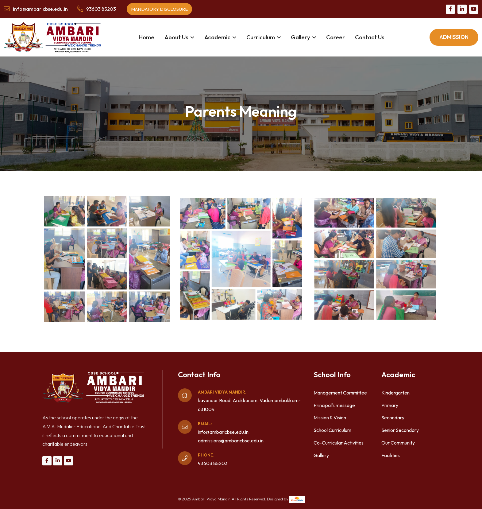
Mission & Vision (330, 417)
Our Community (398, 443)
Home (146, 37)
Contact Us (369, 37)
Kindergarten (395, 393)
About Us (176, 37)
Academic (217, 37)
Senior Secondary (400, 430)
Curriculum (260, 37)
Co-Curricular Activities (339, 443)
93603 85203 (101, 9)
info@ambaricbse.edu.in (223, 432)
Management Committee (340, 393)
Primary (389, 405)
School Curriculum (332, 430)
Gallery (300, 37)
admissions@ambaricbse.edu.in (231, 440)
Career (335, 37)
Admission (454, 37)
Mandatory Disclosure (159, 9)
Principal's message (334, 405)
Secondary (392, 417)
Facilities (390, 455)
